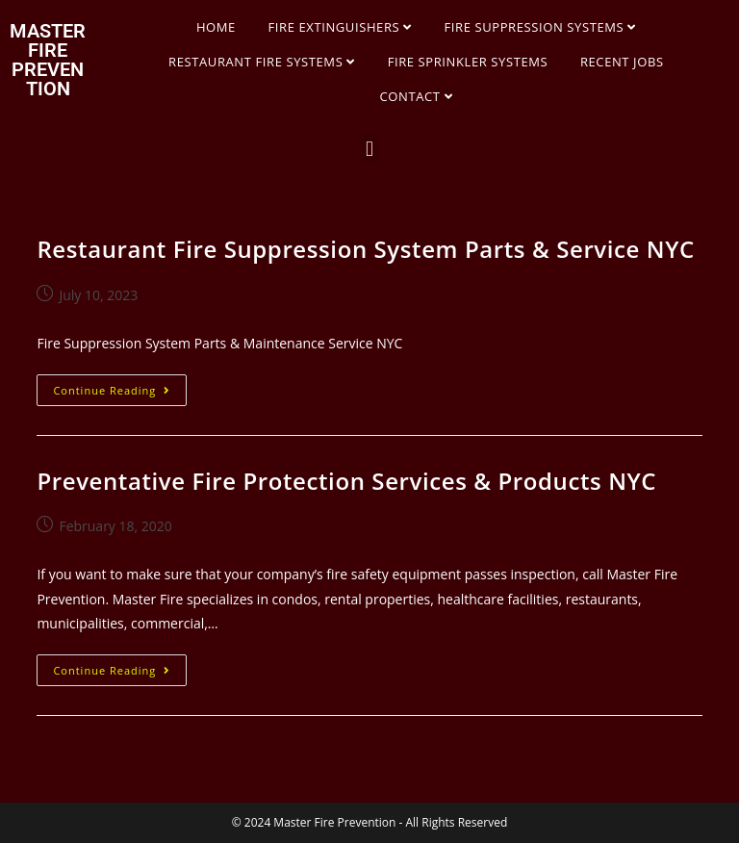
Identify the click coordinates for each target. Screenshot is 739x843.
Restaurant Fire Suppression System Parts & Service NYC (365, 249)
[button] (369, 149)
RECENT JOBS (622, 61)
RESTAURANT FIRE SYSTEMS (261, 61)
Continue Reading (120, 385)
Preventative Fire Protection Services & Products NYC (346, 481)
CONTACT (416, 96)
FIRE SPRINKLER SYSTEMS (468, 61)
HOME (216, 27)
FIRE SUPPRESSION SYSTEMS (540, 27)
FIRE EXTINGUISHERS (340, 27)
